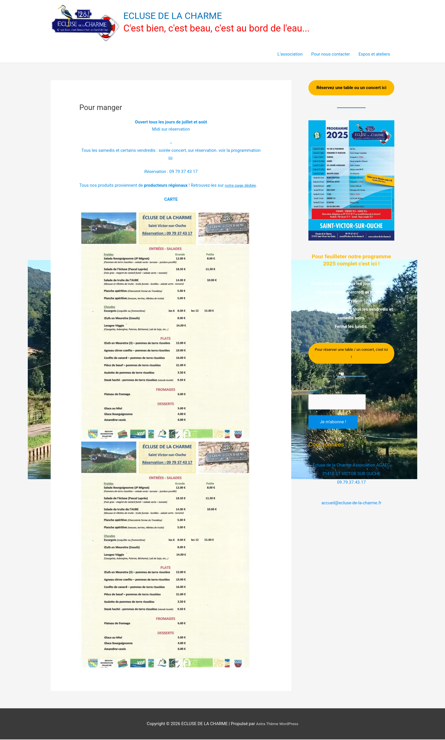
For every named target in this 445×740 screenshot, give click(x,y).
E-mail (315, 399)
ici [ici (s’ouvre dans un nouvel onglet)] (170, 158)
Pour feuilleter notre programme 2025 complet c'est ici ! (351, 264)
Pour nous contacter (330, 55)
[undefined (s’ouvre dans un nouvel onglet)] (242, 186)
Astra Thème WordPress (277, 724)
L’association (290, 55)
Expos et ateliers (374, 55)
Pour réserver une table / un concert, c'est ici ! (351, 361)
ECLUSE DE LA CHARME (178, 16)
